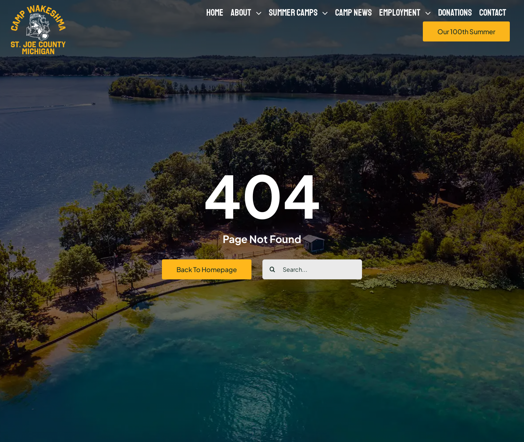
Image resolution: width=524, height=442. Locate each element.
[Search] (272, 269)
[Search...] (312, 269)
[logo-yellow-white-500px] (38, 8)
